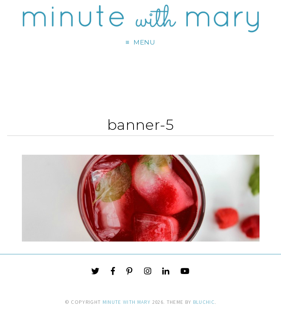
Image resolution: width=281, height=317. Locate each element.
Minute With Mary (127, 302)
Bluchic (204, 302)
